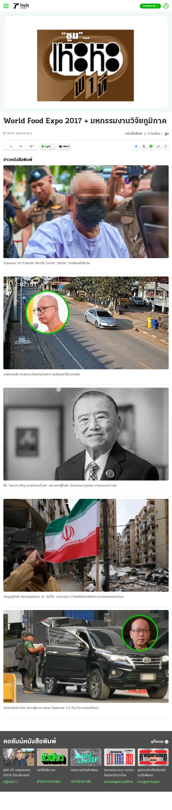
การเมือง (154, 134)
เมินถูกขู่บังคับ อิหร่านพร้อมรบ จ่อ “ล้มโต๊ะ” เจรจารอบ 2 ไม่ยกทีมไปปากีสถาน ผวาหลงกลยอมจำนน (63, 597)
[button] (136, 146)
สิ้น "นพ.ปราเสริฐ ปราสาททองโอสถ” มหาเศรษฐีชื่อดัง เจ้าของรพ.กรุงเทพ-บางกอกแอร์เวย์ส (59, 485)
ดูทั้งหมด (160, 742)
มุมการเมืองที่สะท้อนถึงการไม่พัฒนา (152, 773)
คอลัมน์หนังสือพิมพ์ (29, 741)
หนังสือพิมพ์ (133, 134)
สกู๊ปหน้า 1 (10, 782)
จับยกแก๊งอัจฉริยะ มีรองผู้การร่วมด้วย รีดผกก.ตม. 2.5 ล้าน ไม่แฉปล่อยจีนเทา (51, 708)
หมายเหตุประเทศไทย (118, 782)
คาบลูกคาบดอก (149, 782)
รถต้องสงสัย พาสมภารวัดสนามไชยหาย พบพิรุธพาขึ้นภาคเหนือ (41, 374)
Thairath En (150, 6)
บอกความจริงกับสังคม (84, 770)
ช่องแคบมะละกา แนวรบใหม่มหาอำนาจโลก (119, 773)
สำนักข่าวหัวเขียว (49, 782)
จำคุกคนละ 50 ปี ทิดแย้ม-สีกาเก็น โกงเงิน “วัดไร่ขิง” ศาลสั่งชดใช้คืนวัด (46, 263)
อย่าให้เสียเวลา (46, 770)
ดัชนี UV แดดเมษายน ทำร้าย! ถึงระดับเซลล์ (16, 773)
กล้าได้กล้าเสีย (81, 782)
